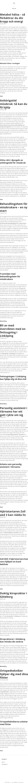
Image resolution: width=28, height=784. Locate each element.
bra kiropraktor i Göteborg (12, 616)
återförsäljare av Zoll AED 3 (11, 532)
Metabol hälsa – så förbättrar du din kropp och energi (12, 18)
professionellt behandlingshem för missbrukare (13, 223)
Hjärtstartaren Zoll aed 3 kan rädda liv (13, 513)
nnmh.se (15, 30)
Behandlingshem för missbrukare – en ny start (13, 207)
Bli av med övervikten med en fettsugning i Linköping (12, 331)
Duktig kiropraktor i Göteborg (13, 595)
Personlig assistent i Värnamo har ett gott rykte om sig (13, 411)
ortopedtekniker (4, 692)
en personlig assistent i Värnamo (15, 434)
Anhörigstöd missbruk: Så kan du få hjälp (13, 104)
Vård (1, 96)
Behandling (3, 321)
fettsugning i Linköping (8, 353)
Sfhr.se (14, 8)
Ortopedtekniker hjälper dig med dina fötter (14, 674)
